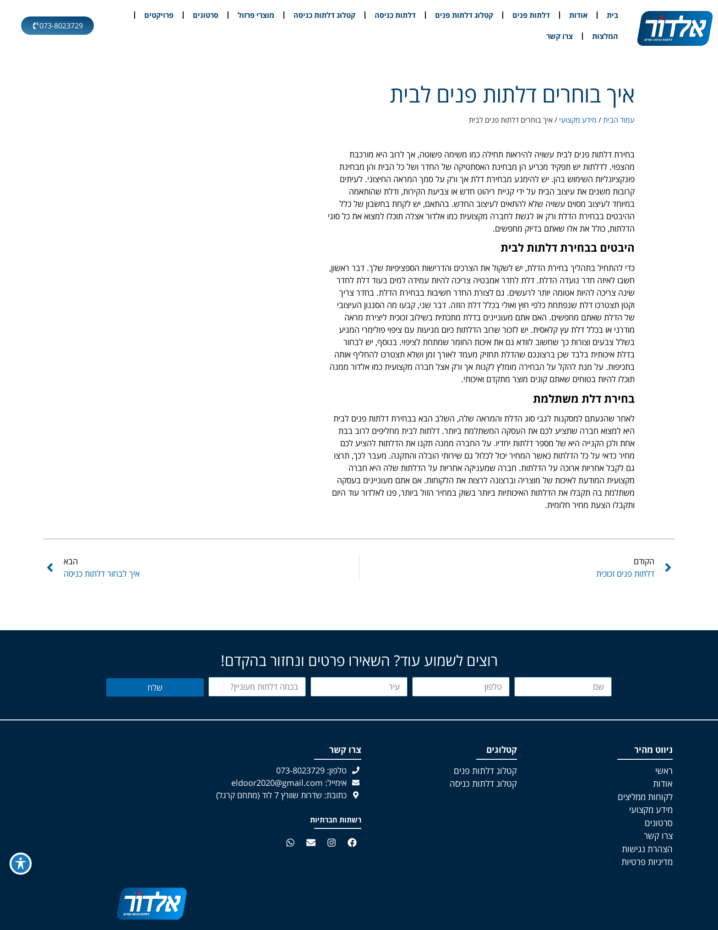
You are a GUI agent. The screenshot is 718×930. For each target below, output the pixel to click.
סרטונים (205, 15)
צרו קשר (559, 36)
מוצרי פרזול (256, 15)
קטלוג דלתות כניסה (324, 15)
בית (612, 15)
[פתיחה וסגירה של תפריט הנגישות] (21, 864)
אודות (578, 15)
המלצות (605, 36)
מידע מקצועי (578, 120)
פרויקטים (159, 15)
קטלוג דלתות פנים (464, 15)
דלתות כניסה (395, 15)
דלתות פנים (531, 15)
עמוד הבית (619, 120)
